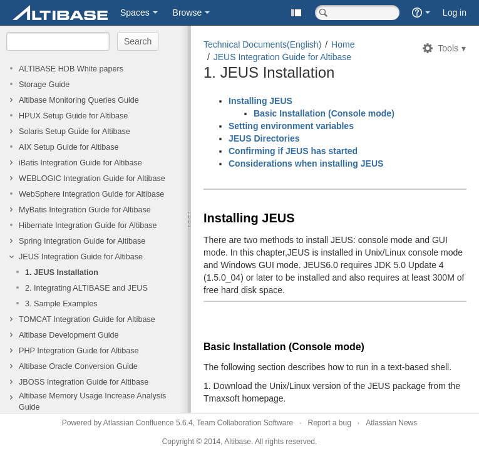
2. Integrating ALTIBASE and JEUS (86, 288)
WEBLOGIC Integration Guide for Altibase (92, 178)
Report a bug (329, 422)
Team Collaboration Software (245, 422)
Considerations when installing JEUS (306, 163)
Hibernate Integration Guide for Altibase (88, 225)
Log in (454, 13)
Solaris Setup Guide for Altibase (74, 131)
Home (342, 44)
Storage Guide (44, 84)
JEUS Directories (264, 138)
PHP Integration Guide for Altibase (79, 350)
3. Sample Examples (61, 303)
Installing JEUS (260, 101)
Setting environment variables (291, 126)
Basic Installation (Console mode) (324, 113)
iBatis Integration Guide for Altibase (80, 162)
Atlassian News (391, 422)
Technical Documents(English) (262, 44)
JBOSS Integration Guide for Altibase (83, 382)
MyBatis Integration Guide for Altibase (85, 209)
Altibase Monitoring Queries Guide (79, 100)
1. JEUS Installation (61, 272)
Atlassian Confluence (138, 422)
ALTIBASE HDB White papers (71, 69)
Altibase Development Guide (69, 335)
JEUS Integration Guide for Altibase (81, 256)
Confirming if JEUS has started (293, 151)
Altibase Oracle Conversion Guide (78, 366)
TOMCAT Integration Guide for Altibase (87, 319)
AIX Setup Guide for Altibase (69, 147)
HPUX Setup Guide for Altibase (73, 115)
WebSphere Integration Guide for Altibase (91, 194)
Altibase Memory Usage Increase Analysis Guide (92, 401)
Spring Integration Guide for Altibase (82, 241)
